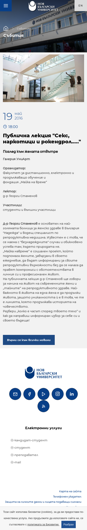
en (80, 5)
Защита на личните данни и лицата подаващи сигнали (43, 501)
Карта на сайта (70, 491)
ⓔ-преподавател (24, 455)
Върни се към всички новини (29, 340)
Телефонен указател (67, 496)
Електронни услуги (43, 428)
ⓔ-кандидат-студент (29, 440)
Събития (23, 28)
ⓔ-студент (20, 448)
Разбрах (68, 524)
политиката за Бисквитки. (43, 524)
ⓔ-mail (16, 462)
